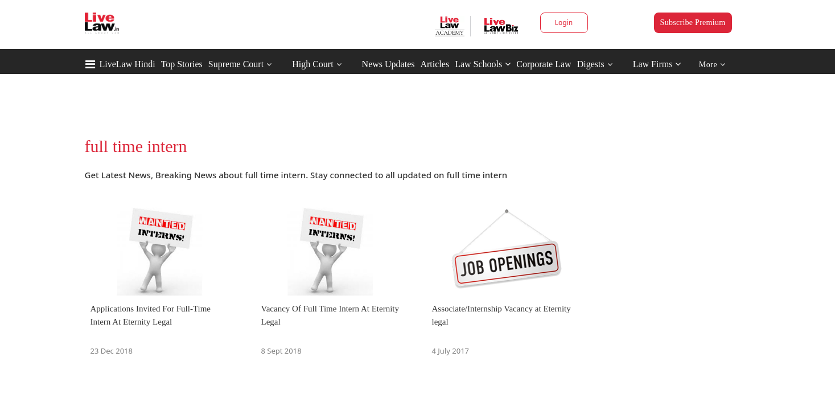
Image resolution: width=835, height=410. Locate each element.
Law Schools (483, 64)
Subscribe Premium (693, 22)
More (712, 64)
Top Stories (182, 64)
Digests (590, 64)
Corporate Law (543, 64)
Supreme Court (236, 64)
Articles (434, 64)
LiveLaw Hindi (127, 64)
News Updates (388, 64)
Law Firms (657, 64)
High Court (312, 64)
